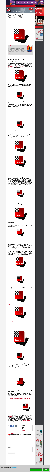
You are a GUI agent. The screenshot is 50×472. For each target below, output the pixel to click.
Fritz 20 (9, 45)
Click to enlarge (10, 304)
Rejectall (39, 470)
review (10, 390)
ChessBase (13, 433)
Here (21, 466)
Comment (9, 446)
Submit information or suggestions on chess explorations (20, 398)
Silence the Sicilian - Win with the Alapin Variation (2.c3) (39, 31)
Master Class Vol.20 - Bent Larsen (38, 428)
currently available (27, 421)
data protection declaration (14, 467)
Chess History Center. (26, 420)
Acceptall (46, 470)
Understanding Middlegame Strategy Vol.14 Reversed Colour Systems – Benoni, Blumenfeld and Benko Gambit (39, 454)
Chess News (16, 11)
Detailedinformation (32, 470)
